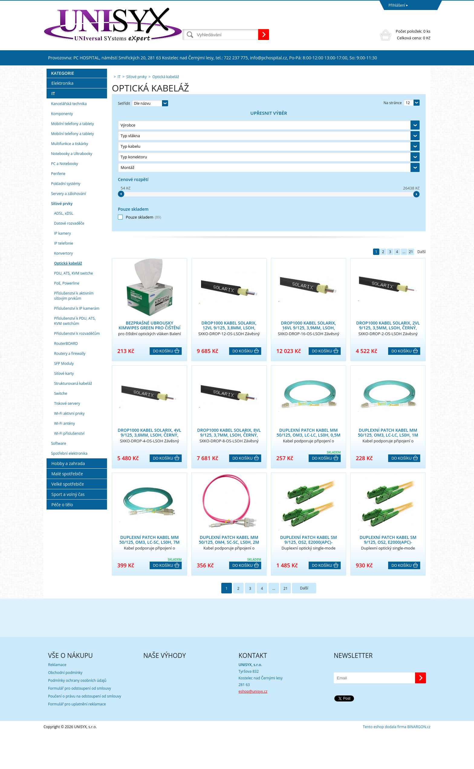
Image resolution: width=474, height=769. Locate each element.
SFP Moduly (64, 482)
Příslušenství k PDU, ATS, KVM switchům (75, 440)
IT (53, 212)
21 (411, 132)
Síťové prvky (62, 322)
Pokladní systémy (65, 302)
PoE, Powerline (66, 402)
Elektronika (62, 202)
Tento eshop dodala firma (384, 762)
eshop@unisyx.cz (253, 727)
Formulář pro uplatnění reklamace (77, 740)
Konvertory (63, 372)
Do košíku (163, 232)
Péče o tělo (62, 623)
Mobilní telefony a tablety (72, 242)
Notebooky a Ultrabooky (71, 272)
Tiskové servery (67, 522)
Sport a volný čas (68, 613)
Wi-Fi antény (64, 542)
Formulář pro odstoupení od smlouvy (79, 724)
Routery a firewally (70, 472)
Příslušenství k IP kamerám (76, 427)
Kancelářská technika (69, 222)
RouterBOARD (66, 462)
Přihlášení (396, 5)
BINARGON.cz (418, 762)
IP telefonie (63, 362)
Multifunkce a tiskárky (69, 262)
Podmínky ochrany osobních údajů (77, 716)
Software (58, 562)
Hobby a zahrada (68, 582)
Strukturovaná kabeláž (73, 502)
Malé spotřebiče (67, 593)
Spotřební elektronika (69, 572)
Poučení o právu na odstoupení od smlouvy (84, 732)
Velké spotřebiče (67, 603)
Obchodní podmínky (65, 708)
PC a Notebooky (64, 282)
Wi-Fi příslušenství (69, 552)
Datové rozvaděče (69, 342)
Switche (60, 512)
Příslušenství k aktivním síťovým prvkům (73, 415)
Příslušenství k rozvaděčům (77, 452)
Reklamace (57, 700)
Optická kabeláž (68, 382)
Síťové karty (64, 492)
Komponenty (62, 232)
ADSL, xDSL (63, 332)
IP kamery (62, 352)
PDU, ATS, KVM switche (73, 392)
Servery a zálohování (68, 312)
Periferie (58, 292)
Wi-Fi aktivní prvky (69, 532)
